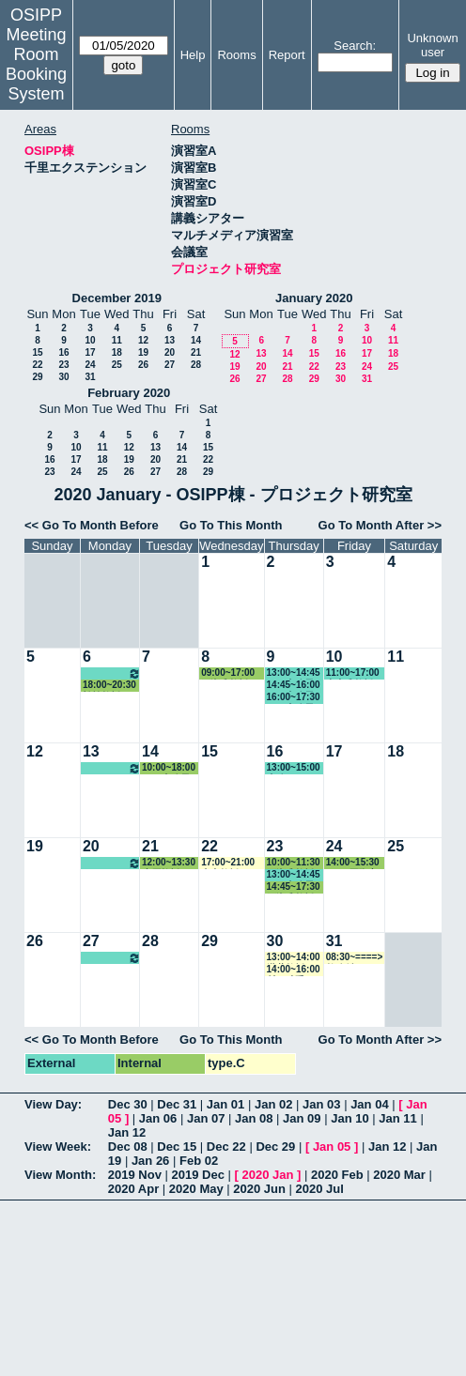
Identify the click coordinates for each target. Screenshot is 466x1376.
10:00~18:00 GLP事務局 (168, 768)
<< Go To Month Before (91, 525)
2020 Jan (267, 1175)
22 (37, 364)
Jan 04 (369, 1104)
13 (169, 340)
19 (143, 352)
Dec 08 (128, 1146)
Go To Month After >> (380, 525)
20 (169, 352)
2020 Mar (399, 1175)
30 (63, 377)
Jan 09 (301, 1118)
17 (90, 352)
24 (90, 364)
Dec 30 (128, 1104)
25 (117, 364)
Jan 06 (158, 1118)
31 (90, 377)
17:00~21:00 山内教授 (228, 863)
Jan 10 (349, 1118)
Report (287, 55)
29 (37, 377)
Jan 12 (127, 1132)
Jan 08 (253, 1118)
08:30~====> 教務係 (354, 958)
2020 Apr (133, 1189)
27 (169, 364)
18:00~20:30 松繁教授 (109, 686)
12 (143, 340)
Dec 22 (226, 1146)
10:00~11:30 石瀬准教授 (293, 863)
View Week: (57, 1146)
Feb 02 (198, 1161)
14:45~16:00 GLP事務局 (293, 686)
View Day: (53, 1104)
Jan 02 (273, 1104)
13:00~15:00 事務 (293, 768)
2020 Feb (337, 1175)
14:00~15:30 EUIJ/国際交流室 (353, 863)
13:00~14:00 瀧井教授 (293, 958)
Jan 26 (150, 1161)
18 (117, 352)
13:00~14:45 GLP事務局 (293, 673)
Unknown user (432, 45)
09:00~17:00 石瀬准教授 (228, 673)
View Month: (60, 1175)
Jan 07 (206, 1118)
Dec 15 (176, 1146)
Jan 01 (225, 1104)
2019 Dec (198, 1175)
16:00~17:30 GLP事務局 (293, 698)
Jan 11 (397, 1118)
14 (196, 340)
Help (193, 55)
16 (63, 352)
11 (117, 340)
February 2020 (128, 393)
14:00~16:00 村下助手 (293, 970)
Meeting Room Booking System (36, 64)
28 (196, 364)
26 (143, 364)
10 (90, 340)
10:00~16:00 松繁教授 (112, 673)
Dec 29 (275, 1146)
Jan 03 (321, 1104)
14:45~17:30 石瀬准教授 (293, 887)
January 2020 (313, 298)
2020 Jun (259, 1189)
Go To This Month (231, 525)
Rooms (236, 55)
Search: (355, 45)
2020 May (196, 1189)
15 (37, 352)
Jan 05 (331, 1146)
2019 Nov (135, 1175)
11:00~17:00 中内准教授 (353, 673)
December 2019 (117, 298)
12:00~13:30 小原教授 (168, 863)
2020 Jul (320, 1189)
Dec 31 (176, 1104)
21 (196, 352)
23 (63, 364)
